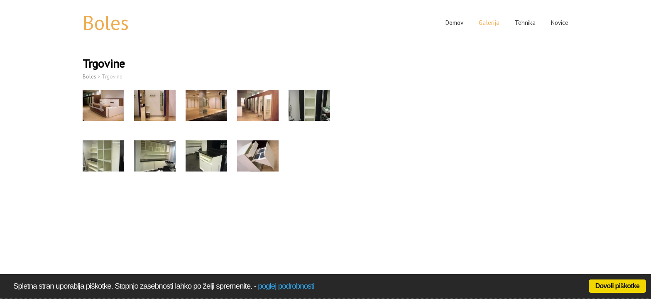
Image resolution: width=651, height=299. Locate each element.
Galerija (489, 23)
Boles (106, 22)
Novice (559, 23)
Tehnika (525, 23)
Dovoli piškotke (617, 285)
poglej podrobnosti (286, 286)
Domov (454, 23)
